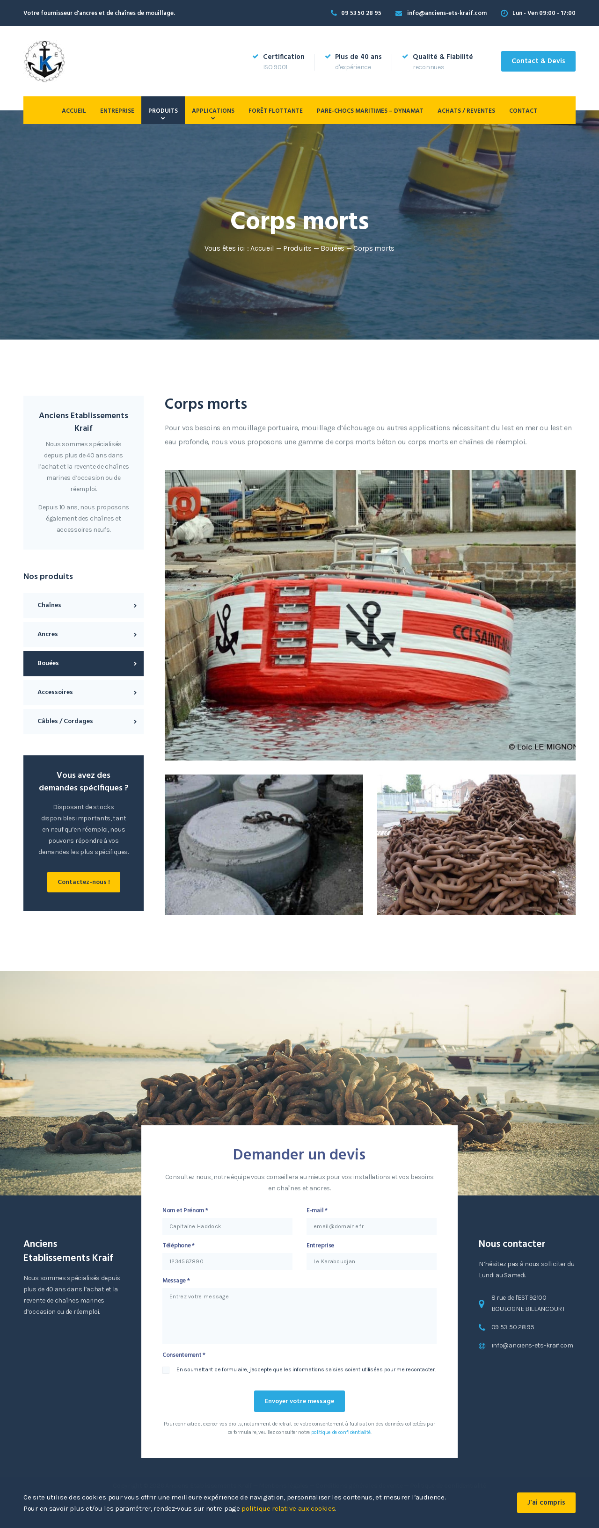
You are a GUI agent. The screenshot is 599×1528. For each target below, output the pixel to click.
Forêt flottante (275, 111)
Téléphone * (178, 1246)
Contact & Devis (538, 61)
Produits (163, 111)
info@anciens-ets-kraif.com (447, 13)
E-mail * (317, 1211)
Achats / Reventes (466, 111)
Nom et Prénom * (185, 1211)
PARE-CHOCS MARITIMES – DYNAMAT (370, 111)
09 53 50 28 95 (361, 13)
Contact (523, 111)
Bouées (332, 248)
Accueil (74, 111)
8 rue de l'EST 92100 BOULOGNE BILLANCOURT (528, 1303)
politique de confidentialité (341, 1432)
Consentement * (183, 1355)
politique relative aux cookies (288, 1508)
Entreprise (117, 111)
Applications (213, 111)
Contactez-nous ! (84, 882)
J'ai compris (546, 1502)
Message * (176, 1281)
